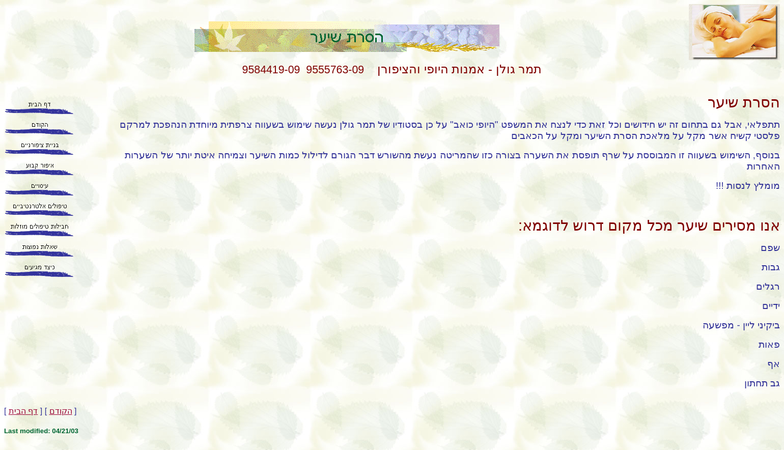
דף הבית (23, 411)
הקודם (60, 411)
